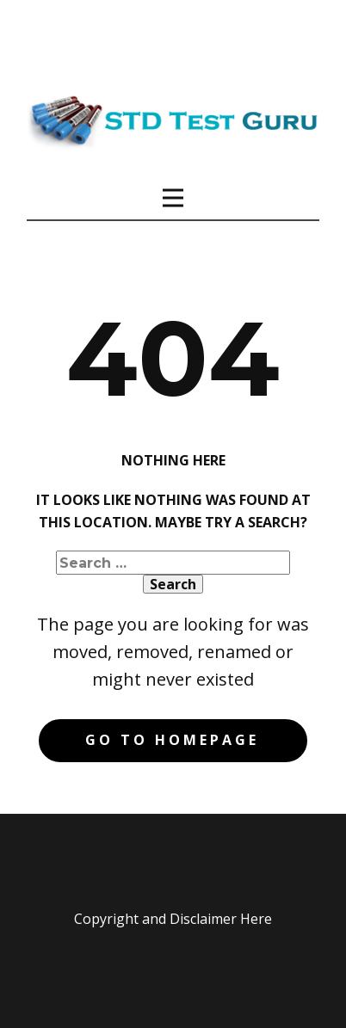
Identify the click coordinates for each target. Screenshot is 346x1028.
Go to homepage (172, 739)
